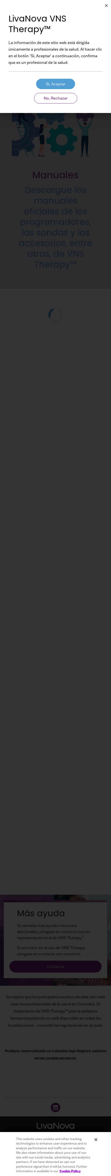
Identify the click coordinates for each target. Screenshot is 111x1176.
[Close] (96, 1139)
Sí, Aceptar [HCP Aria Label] (55, 84)
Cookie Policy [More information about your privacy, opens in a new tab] (70, 1171)
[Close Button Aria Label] (106, 6)
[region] (55, 1154)
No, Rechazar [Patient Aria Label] (56, 98)
